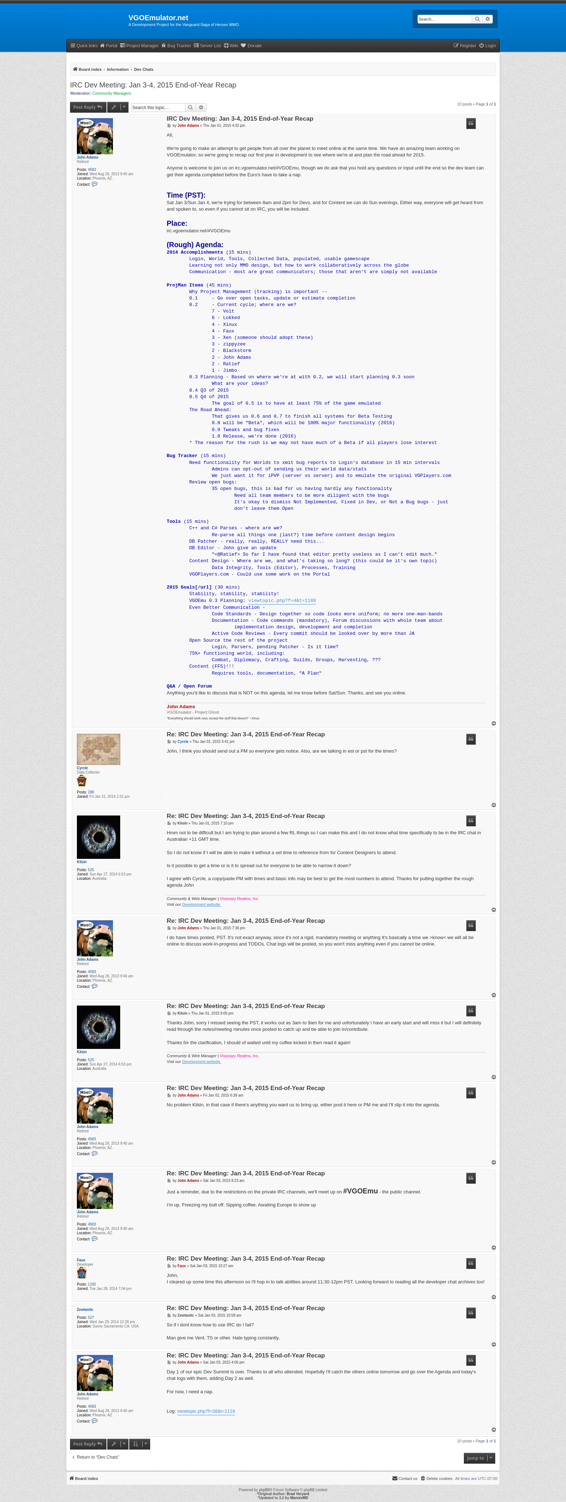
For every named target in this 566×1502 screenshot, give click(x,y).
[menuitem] (487, 46)
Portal (108, 45)
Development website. (201, 904)
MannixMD (299, 1498)
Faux (81, 1260)
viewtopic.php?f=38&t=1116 (206, 1411)
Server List (207, 45)
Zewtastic (85, 1310)
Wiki (230, 45)
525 (91, 870)
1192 (92, 1284)
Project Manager (139, 45)
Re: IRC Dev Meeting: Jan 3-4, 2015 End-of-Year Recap (246, 734)
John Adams (88, 157)
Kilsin (82, 862)
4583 (92, 170)
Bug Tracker (176, 45)
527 (91, 1318)
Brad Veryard (298, 1494)
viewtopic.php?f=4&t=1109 (282, 601)
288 (91, 792)
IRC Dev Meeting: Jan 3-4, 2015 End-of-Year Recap (153, 85)
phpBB (264, 1490)
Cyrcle (82, 768)
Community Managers (111, 93)
